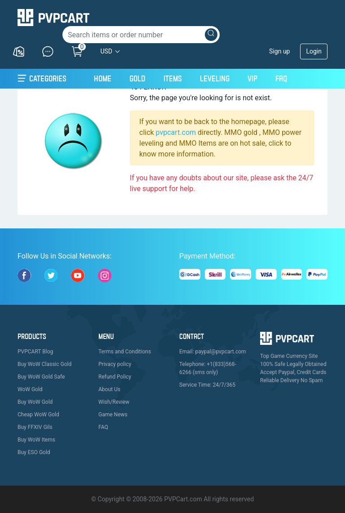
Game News (113, 414)
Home (102, 77)
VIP (252, 78)
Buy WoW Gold (35, 402)
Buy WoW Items (36, 440)
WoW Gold (30, 389)
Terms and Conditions (124, 351)
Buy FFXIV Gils (35, 427)
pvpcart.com (176, 132)
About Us (109, 389)
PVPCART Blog (35, 351)
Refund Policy (114, 377)
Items (173, 78)
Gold (137, 78)
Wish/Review (113, 402)
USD (106, 51)
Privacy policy (114, 364)
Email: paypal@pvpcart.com (212, 351)
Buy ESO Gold (34, 452)
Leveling (215, 78)
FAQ (281, 78)
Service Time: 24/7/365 (207, 385)
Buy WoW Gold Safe (41, 377)
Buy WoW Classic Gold (44, 364)
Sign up (279, 51)
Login (314, 51)
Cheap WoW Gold (38, 414)
